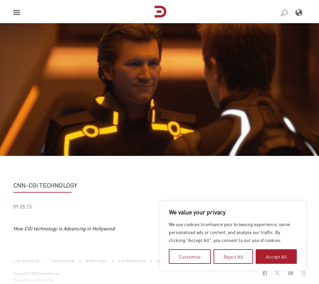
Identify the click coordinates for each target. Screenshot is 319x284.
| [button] (45, 261)
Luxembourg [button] (132, 261)
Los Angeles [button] (26, 261)
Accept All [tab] (276, 257)
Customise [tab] (190, 257)
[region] (233, 236)
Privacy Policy (23, 280)
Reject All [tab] (233, 257)
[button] (16, 12)
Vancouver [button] (63, 261)
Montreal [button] (96, 261)
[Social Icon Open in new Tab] (265, 273)
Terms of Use (44, 280)
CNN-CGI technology (45, 185)
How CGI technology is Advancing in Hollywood (64, 228)
